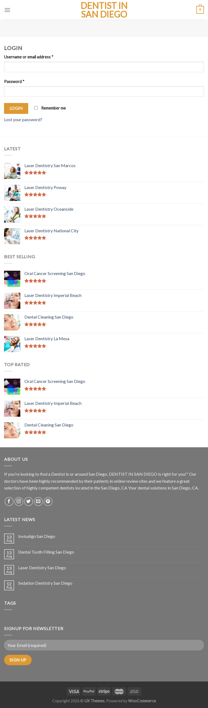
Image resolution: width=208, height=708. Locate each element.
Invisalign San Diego (36, 536)
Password (14, 81)
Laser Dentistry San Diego (42, 567)
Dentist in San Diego (104, 10)
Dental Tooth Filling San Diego (46, 551)
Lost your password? (23, 119)
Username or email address (28, 57)
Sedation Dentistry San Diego (45, 582)
